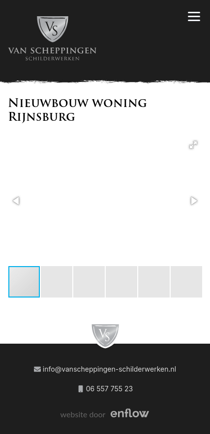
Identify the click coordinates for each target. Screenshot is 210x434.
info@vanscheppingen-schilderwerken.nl (105, 369)
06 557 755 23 (105, 388)
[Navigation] (194, 16)
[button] (193, 145)
